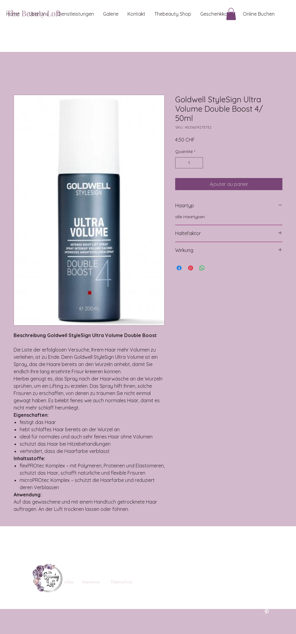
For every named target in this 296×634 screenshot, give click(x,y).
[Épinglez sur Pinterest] (190, 268)
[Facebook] (266, 552)
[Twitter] (266, 572)
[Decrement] (180, 163)
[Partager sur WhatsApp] (202, 268)
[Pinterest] (266, 611)
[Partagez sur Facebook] (179, 268)
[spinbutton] (189, 163)
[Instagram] (266, 591)
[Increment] (198, 163)
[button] (231, 14)
